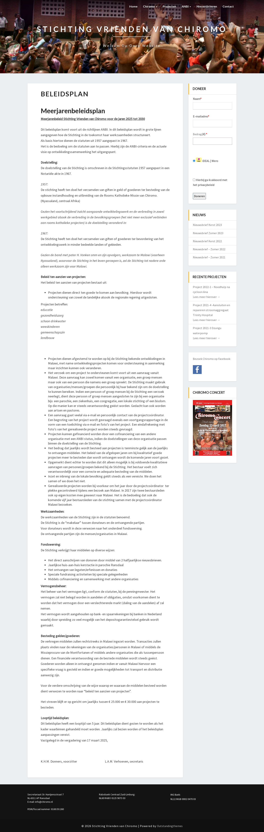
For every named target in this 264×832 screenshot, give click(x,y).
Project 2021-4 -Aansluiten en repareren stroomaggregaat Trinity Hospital (211, 310)
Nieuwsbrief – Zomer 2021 (209, 257)
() (204, 134)
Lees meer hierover (206, 297)
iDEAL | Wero (205, 160)
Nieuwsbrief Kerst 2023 (207, 225)
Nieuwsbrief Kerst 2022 (207, 241)
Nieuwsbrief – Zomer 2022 (209, 249)
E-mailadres (201, 116)
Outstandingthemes (170, 826)
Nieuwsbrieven (207, 6)
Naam (197, 99)
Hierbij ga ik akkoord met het (210, 182)
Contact (228, 6)
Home (133, 6)
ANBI (186, 6)
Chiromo (150, 6)
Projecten (169, 6)
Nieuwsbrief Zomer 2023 (208, 233)
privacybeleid (206, 185)
